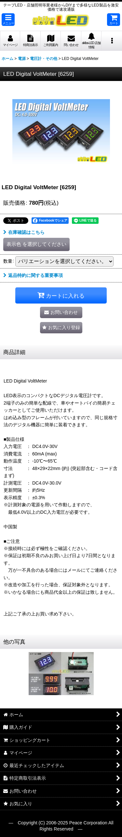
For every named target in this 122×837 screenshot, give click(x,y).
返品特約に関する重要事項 (33, 275)
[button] (8, 19)
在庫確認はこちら (24, 232)
